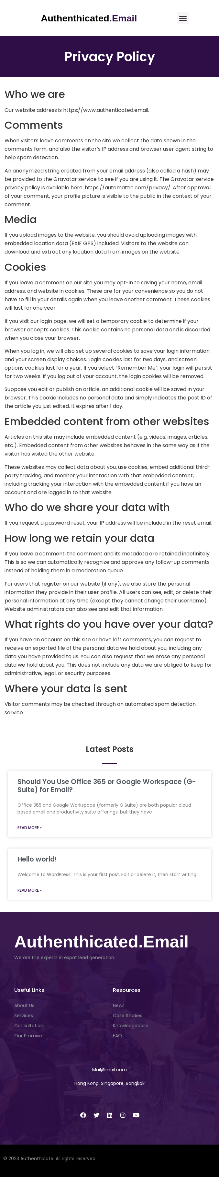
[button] (183, 18)
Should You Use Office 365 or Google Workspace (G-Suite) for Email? (106, 785)
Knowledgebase (130, 1025)
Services (23, 1015)
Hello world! (37, 859)
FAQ (117, 1035)
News (119, 1005)
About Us (24, 1005)
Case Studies (127, 1015)
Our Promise (28, 1035)
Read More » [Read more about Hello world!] (29, 890)
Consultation (28, 1025)
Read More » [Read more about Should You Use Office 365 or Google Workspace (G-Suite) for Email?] (29, 827)
